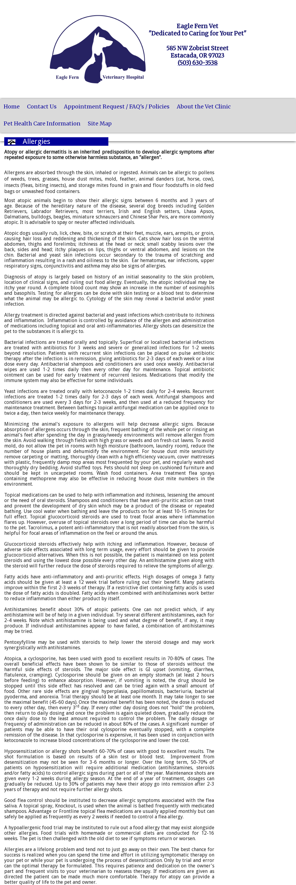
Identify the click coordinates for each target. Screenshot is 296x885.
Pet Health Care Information (42, 123)
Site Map (100, 123)
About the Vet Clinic (204, 106)
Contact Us (42, 106)
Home (12, 106)
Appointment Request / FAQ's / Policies (116, 106)
